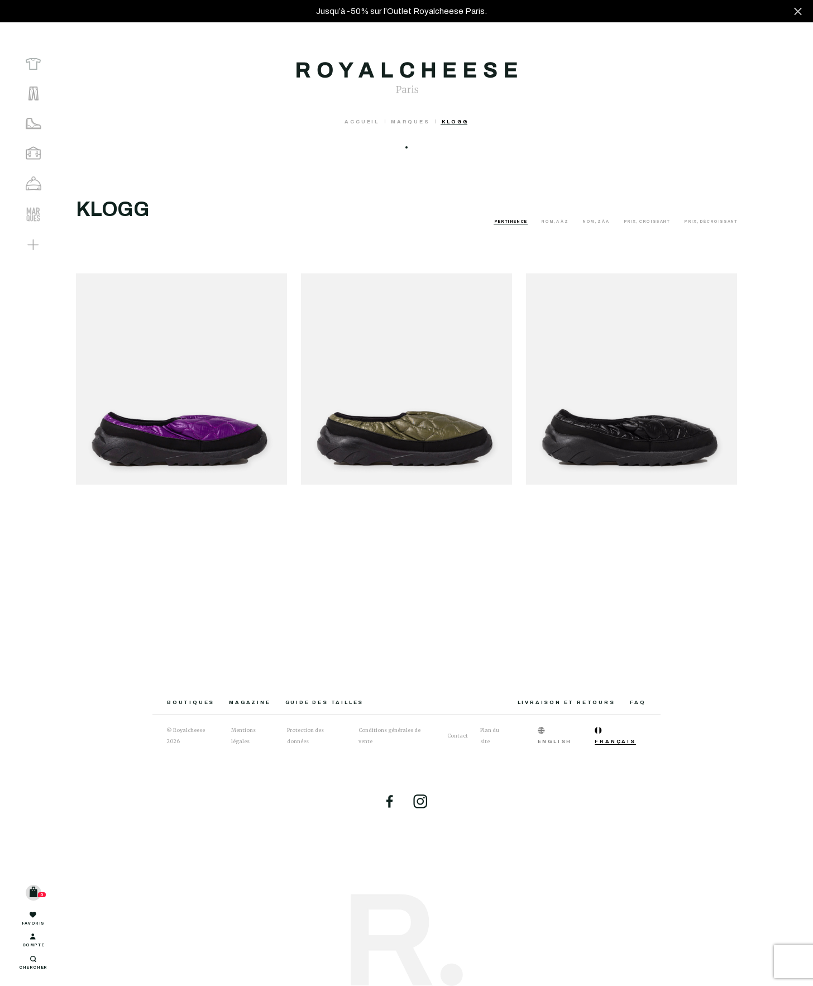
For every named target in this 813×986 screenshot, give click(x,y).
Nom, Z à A (596, 221)
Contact (457, 736)
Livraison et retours (566, 702)
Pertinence (511, 221)
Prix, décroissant (710, 221)
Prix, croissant (647, 221)
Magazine (249, 702)
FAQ (638, 702)
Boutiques (190, 702)
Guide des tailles (324, 702)
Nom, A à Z (555, 221)
